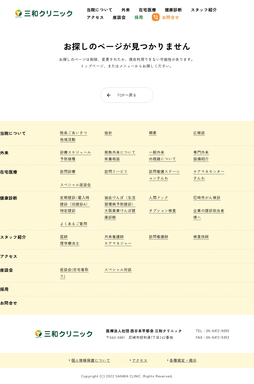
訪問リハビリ (116, 171)
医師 (64, 236)
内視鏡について (162, 158)
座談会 (119, 17)
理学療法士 (69, 243)
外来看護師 (114, 236)
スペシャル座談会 (75, 184)
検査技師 (201, 236)
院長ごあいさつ (73, 132)
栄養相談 (112, 158)
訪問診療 (68, 171)
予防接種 (68, 158)
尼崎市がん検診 (207, 197)
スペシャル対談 (118, 269)
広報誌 (199, 132)
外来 (125, 10)
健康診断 (173, 10)
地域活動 (68, 139)
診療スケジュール (75, 152)
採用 (138, 17)
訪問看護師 (158, 236)
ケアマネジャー (118, 243)
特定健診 (68, 210)
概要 (153, 132)
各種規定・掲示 (183, 360)
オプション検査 (162, 210)
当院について (100, 10)
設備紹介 (201, 158)
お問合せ (165, 17)
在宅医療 (147, 10)
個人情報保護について (90, 360)
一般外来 (156, 152)
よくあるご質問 (73, 223)
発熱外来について (120, 152)
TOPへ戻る (121, 95)
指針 (108, 132)
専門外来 (201, 152)
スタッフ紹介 (204, 10)
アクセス (95, 17)
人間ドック (158, 197)
